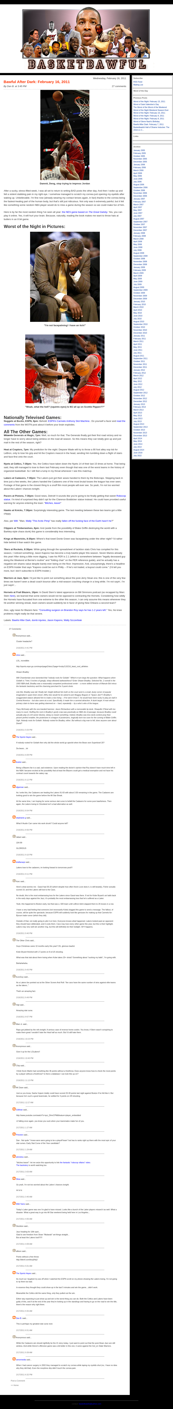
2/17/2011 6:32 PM (24, 1375)
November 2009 (140, 296)
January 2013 (139, 404)
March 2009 (139, 273)
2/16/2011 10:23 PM (24, 1039)
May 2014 (138, 441)
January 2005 (139, 150)
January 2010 (139, 301)
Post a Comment (18, 1381)
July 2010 (138, 319)
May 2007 (138, 210)
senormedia (21, 1360)
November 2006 (140, 193)
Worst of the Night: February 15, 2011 (149, 101)
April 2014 (138, 438)
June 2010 (138, 316)
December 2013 (140, 435)
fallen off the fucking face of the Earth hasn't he (86, 521)
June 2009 (138, 281)
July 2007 (138, 216)
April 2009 (138, 276)
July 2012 (138, 387)
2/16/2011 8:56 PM (24, 830)
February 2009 (140, 270)
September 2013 (141, 427)
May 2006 (138, 176)
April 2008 (138, 241)
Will (16, 521)
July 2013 (138, 421)
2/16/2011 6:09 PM (24, 755)
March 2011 (139, 341)
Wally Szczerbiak (73, 620)
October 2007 (139, 224)
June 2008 (138, 247)
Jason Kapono (54, 620)
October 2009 (139, 293)
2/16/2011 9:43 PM (24, 970)
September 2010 (141, 324)
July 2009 (138, 284)
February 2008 (140, 236)
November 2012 (140, 398)
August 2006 (139, 184)
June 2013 (138, 418)
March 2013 (139, 410)
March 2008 (139, 239)
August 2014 (139, 450)
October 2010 (139, 327)
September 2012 (141, 393)
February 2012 (140, 373)
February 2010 (140, 304)
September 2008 (141, 256)
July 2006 (138, 182)
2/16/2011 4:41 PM (24, 648)
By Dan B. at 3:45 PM (15, 86)
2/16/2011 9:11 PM (24, 874)
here (12, 595)
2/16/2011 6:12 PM (24, 780)
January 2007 (139, 199)
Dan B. (19, 1318)
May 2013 (138, 415)
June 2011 (138, 350)
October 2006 (139, 190)
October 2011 (139, 361)
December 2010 (140, 333)
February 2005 (140, 153)
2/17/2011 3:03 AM (24, 1172)
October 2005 (139, 156)
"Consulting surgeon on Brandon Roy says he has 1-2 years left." (73, 610)
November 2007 (140, 227)
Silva (18, 1179)
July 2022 (138, 455)
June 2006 (138, 179)
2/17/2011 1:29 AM (24, 1149)
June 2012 (138, 384)
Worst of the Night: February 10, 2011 (149, 113)
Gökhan (19, 1110)
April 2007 (138, 207)
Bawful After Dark (21, 620)
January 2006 (139, 164)
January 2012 (139, 370)
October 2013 (139, 430)
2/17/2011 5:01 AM (24, 1266)
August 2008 (139, 253)
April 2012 (138, 378)
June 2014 (138, 444)
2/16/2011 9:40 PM (24, 933)
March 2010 (139, 307)
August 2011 (139, 356)
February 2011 (140, 339)
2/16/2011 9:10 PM (24, 855)
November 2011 (140, 364)
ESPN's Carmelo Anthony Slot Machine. (69, 421)
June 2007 (138, 213)
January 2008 (139, 233)
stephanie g (21, 818)
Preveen (19, 1135)
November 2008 (140, 261)
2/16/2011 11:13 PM (24, 1080)
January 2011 (139, 336)
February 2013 (140, 407)
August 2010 (139, 321)
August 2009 (139, 287)
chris (18, 655)
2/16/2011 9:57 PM (24, 1017)
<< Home (15, 1385)
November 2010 (140, 330)
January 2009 (139, 267)
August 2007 (139, 219)
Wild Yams (20, 1204)
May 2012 (138, 381)
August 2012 (139, 390)
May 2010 (138, 313)
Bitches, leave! (53, 503)
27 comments (119, 86)
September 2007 (141, 222)
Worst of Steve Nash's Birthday (147, 121)
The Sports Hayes (23, 737)
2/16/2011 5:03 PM (24, 730)
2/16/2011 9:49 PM (24, 997)
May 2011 (138, 347)
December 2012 (140, 401)
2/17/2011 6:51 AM (24, 1330)
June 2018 (138, 453)
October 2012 (139, 395)
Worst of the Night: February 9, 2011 (149, 116)
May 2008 (138, 244)
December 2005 (140, 162)
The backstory (22, 1165)
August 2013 (139, 424)
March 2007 (139, 204)
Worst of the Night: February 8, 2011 (149, 118)
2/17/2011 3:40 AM (24, 1197)
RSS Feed (138, 82)
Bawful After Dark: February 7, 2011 (149, 124)
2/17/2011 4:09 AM (24, 1244)
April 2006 (138, 173)
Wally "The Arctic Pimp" (38, 521)
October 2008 (139, 259)
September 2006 (141, 187)
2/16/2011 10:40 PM (24, 1058)
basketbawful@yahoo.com (90, 1404)
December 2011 (140, 367)
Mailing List (138, 85)
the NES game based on (84, 212)
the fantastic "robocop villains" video (75, 1162)
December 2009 (140, 299)
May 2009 (138, 279)
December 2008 (140, 264)
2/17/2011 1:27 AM (24, 1127)
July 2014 (138, 447)
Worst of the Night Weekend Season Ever (151, 110)
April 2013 (138, 413)
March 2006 (139, 170)
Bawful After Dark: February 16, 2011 (37, 82)
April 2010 (138, 310)
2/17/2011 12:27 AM (24, 1102)
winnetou (20, 1157)
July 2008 (138, 250)
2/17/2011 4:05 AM (24, 1219)
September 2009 (141, 290)
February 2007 (140, 202)
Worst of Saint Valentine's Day (146, 104)
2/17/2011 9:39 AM (24, 1352)
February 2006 (140, 167)
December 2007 (140, 230)
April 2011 (138, 344)
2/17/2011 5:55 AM (24, 1311)
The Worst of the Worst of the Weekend (150, 107)
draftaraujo (20, 862)
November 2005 (140, 159)
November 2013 (140, 433)
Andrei (18, 762)
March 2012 (139, 375)
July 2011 (138, 353)
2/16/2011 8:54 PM (24, 810)
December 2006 (140, 196)
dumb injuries (39, 620)
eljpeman (20, 787)
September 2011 (141, 358)
